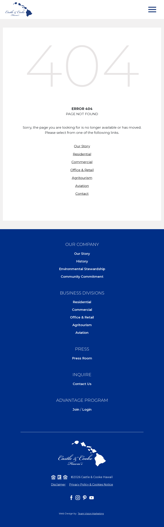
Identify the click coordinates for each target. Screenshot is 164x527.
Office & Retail (82, 170)
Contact (82, 194)
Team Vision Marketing (91, 513)
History (82, 261)
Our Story (82, 146)
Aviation (82, 186)
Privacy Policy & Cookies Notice (91, 484)
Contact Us (82, 384)
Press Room (82, 358)
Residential (82, 154)
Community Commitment (82, 277)
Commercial (82, 162)
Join (76, 410)
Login (87, 410)
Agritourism (82, 178)
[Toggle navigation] (152, 9)
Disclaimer (58, 484)
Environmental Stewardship (82, 269)
